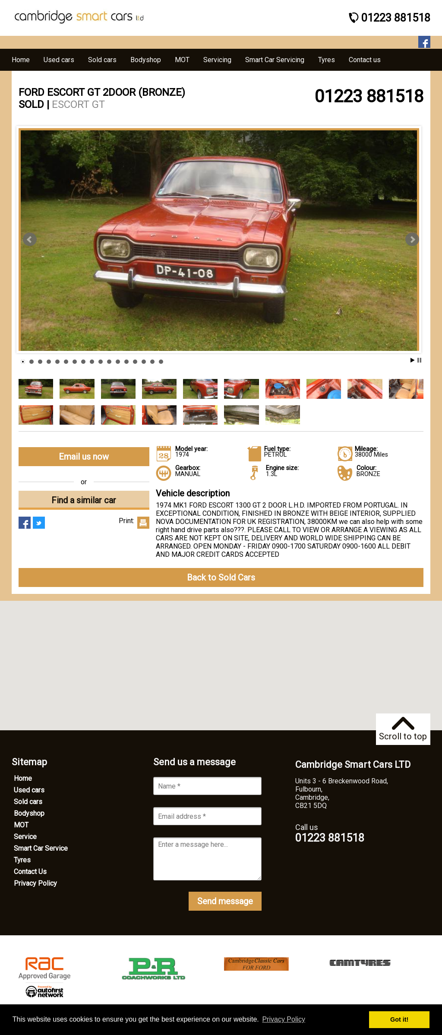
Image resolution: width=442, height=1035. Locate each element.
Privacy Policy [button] (283, 1019)
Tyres (22, 860)
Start (412, 360)
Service (25, 837)
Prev (30, 239)
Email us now (84, 456)
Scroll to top (403, 729)
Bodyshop (29, 813)
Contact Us (30, 872)
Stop (419, 360)
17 (161, 362)
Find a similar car (83, 500)
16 (152, 362)
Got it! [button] (399, 1019)
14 (135, 362)
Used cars (29, 790)
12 (118, 362)
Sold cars (28, 802)
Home (23, 778)
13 (126, 362)
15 (144, 362)
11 (109, 362)
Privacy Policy (35, 883)
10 (100, 362)
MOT (21, 825)
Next (412, 239)
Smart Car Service (41, 848)
